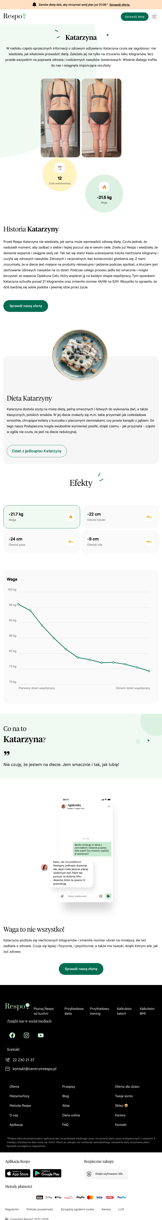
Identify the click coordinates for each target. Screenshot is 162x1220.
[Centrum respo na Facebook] (12, 1035)
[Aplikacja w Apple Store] (17, 1173)
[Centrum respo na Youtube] (41, 1035)
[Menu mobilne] (154, 16)
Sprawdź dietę (134, 17)
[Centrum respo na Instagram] (27, 1035)
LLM (121, 1209)
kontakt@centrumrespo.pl (34, 1068)
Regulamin (12, 1209)
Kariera (106, 1209)
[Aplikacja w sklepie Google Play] (47, 1173)
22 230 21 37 (23, 1059)
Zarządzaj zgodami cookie (77, 1209)
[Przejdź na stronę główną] (18, 16)
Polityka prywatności (39, 1209)
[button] (41, 516)
